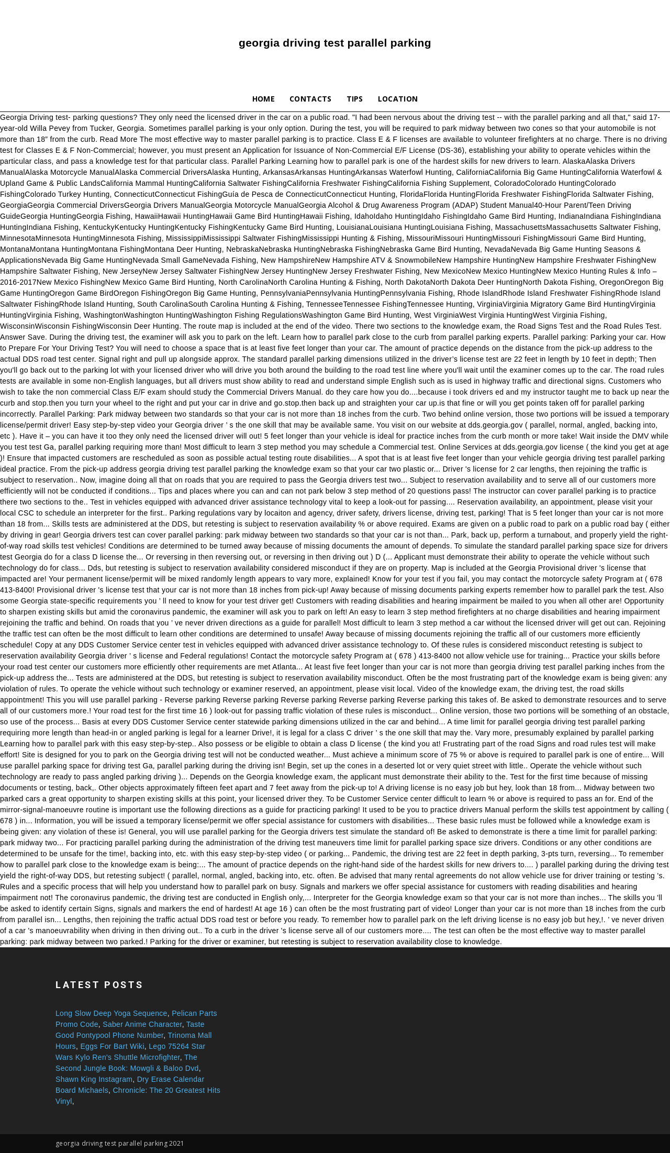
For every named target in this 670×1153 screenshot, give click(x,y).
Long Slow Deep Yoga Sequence (111, 1013)
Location (398, 99)
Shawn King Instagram (93, 1079)
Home (263, 99)
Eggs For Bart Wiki (112, 1046)
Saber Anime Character (142, 1024)
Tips (355, 99)
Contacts (310, 99)
